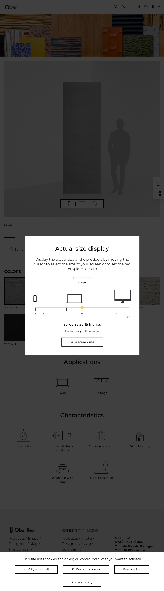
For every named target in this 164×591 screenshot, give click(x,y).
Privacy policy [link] (82, 582)
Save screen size (82, 342)
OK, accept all (36, 569)
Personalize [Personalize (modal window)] (131, 569)
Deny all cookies (86, 569)
